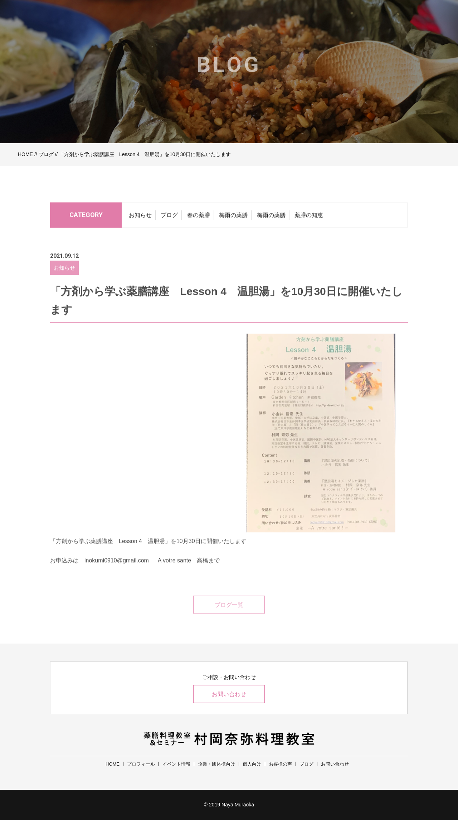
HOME (25, 154)
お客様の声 (280, 764)
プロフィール (141, 764)
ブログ (46, 154)
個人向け (252, 764)
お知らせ (140, 217)
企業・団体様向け (216, 764)
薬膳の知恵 (308, 217)
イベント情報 (176, 764)
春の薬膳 (198, 217)
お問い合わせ (229, 694)
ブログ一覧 (229, 613)
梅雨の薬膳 (233, 217)
